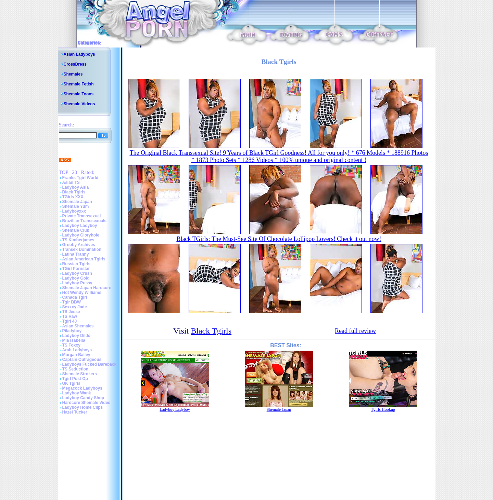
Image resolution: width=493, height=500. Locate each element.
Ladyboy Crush (77, 273)
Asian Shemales (78, 326)
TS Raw (69, 316)
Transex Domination (82, 249)
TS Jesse (71, 311)
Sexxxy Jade (74, 307)
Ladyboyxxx (74, 211)
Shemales (73, 74)
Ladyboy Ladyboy (79, 225)
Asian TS (71, 182)
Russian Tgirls (76, 263)
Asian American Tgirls (83, 259)
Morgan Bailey (76, 354)
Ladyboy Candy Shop (83, 397)
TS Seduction (75, 369)
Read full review (355, 330)
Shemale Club (75, 230)
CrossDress (75, 64)
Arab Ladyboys (77, 350)
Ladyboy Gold (76, 278)
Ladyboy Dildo (76, 335)
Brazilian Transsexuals (84, 220)
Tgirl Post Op (75, 378)
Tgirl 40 (69, 321)
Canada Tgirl (74, 297)
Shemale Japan (77, 201)
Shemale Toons (79, 94)
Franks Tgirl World (80, 177)
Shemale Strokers (79, 373)
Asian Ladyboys (79, 54)
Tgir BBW (71, 302)
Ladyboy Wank (76, 393)
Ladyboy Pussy (77, 283)
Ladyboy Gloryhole (81, 235)
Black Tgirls (74, 192)
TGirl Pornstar (76, 268)
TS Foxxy (71, 345)
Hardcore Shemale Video (86, 402)
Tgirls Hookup (383, 409)
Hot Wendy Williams (81, 292)
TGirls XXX (73, 196)
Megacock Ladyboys (82, 388)
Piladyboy (72, 330)
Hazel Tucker (74, 412)
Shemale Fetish (79, 84)
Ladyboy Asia (75, 187)
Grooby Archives (78, 244)
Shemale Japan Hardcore (86, 287)
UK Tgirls (71, 383)
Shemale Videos (79, 104)
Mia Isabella (73, 340)
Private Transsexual (81, 216)
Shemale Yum (75, 206)
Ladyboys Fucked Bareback (89, 364)
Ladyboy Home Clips (82, 407)
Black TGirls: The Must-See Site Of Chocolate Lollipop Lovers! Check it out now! (278, 238)
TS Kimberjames (78, 240)
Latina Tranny (75, 254)
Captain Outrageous (82, 359)
